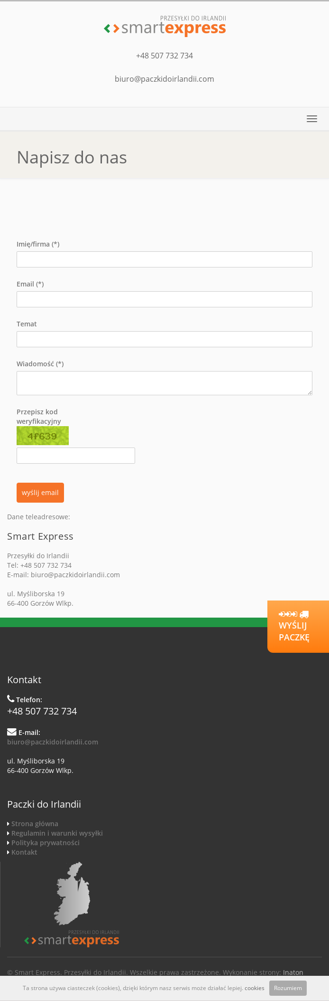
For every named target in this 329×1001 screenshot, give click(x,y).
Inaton (293, 972)
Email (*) (30, 283)
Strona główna (34, 823)
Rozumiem (288, 988)
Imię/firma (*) (38, 243)
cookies (255, 988)
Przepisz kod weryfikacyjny (43, 426)
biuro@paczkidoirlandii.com (164, 79)
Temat (27, 323)
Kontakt (24, 852)
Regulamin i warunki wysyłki (57, 833)
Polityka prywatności (45, 842)
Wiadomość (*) (40, 363)
